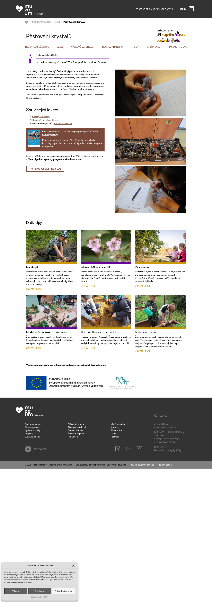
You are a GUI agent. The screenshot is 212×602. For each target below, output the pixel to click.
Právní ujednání (165, 465)
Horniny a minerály (41, 116)
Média (113, 433)
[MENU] (191, 8)
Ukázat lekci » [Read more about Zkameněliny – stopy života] (89, 347)
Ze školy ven (143, 267)
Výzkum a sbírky (32, 430)
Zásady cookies (36, 597)
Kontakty (115, 427)
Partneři (115, 436)
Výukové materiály (82, 46)
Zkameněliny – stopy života (45, 119)
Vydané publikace (33, 436)
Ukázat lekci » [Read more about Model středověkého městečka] (34, 347)
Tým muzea (116, 430)
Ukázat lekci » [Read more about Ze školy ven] (143, 285)
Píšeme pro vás (178, 46)
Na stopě (32, 267)
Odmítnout (40, 591)
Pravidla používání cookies (142, 465)
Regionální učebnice (37, 46)
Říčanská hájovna (76, 433)
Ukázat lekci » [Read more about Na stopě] (34, 289)
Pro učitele (73, 436)
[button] (73, 565)
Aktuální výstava (76, 423)
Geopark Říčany (75, 430)
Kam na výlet (153, 46)
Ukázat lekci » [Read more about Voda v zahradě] (143, 351)
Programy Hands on (112, 46)
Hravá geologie (33, 97)
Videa (135, 46)
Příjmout (16, 591)
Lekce (60, 46)
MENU (183, 9)
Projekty (29, 433)
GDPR (46, 597)
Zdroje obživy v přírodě (95, 267)
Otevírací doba (118, 423)
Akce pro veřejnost (77, 427)
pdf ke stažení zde (63, 123)
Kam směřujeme (33, 423)
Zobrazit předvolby (63, 591)
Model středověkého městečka (46, 332)
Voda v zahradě (145, 332)
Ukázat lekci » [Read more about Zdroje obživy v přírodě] (89, 285)
